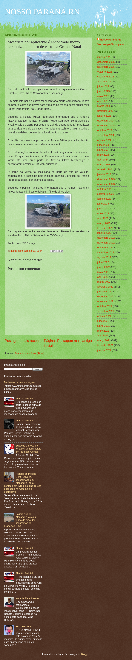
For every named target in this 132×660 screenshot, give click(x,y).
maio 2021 (103, 330)
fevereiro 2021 (105, 345)
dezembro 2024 (106, 120)
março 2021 (103, 340)
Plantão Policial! (24, 548)
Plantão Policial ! (25, 398)
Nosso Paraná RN (110, 39)
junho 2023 (103, 208)
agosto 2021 (104, 316)
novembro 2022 (106, 242)
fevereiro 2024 (105, 169)
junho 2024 (103, 149)
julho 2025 (103, 86)
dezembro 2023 (106, 179)
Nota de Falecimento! (27, 598)
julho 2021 (103, 320)
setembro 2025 (105, 76)
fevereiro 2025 (105, 110)
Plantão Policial (24, 573)
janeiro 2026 (104, 57)
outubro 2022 (104, 247)
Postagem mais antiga (74, 341)
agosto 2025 (104, 81)
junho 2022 (103, 267)
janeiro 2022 (104, 291)
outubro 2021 (104, 306)
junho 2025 (103, 91)
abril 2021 (102, 335)
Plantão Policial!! (25, 420)
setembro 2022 (105, 252)
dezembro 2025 (106, 61)
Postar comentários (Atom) (29, 353)
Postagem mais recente (23, 341)
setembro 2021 (105, 311)
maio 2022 (103, 272)
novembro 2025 (106, 66)
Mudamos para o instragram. (20, 382)
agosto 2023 (104, 198)
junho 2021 (103, 325)
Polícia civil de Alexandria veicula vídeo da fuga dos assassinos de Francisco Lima (20, 520)
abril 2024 (102, 159)
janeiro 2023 (104, 232)
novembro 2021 (106, 301)
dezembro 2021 (106, 296)
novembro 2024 (106, 125)
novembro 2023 (106, 184)
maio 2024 (103, 154)
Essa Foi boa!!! (24, 626)
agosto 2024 (104, 140)
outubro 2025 (104, 71)
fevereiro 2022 (105, 286)
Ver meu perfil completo (110, 44)
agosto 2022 (104, 257)
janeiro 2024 (104, 174)
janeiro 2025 (104, 115)
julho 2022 (103, 262)
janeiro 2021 (104, 350)
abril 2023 (102, 218)
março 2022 (103, 281)
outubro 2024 (104, 130)
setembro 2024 (105, 135)
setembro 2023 (105, 193)
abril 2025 (102, 101)
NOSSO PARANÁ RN (42, 11)
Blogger (85, 654)
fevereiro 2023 (105, 228)
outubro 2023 (104, 189)
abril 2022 (102, 276)
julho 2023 (103, 203)
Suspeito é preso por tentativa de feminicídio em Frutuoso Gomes (28, 448)
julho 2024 (103, 144)
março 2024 (103, 164)
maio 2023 (103, 213)
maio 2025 (103, 96)
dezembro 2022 (106, 237)
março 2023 (103, 223)
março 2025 (103, 105)
